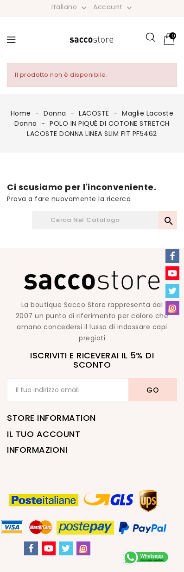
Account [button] (113, 7)
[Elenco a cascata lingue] (70, 7)
